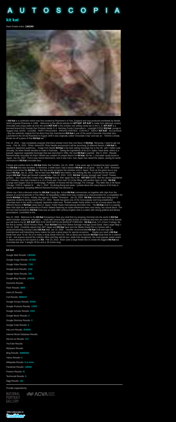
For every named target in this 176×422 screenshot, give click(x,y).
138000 (28, 367)
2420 (32, 311)
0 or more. (29, 362)
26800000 (24, 353)
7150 (30, 264)
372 (27, 339)
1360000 (31, 255)
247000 (32, 260)
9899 (22, 288)
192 (21, 381)
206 (30, 274)
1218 (30, 269)
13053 (34, 306)
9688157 (23, 297)
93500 (33, 302)
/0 (24, 371)
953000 (27, 329)
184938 (30, 278)
